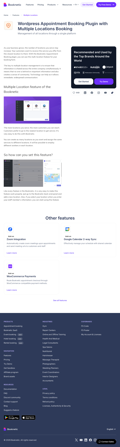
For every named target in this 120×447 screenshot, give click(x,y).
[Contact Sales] (106, 441)
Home (6, 15)
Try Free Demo (106, 4)
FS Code (85, 326)
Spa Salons (47, 347)
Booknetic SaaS (10, 330)
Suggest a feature (11, 410)
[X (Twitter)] (76, 440)
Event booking (13, 334)
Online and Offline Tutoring (54, 334)
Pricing (7, 359)
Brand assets (9, 376)
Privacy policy (49, 393)
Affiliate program (11, 372)
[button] (53, 4)
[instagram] (95, 440)
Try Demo (104, 81)
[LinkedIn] (85, 92)
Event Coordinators (51, 372)
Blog (6, 406)
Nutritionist (47, 351)
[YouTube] (105, 92)
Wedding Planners (50, 368)
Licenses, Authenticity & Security (57, 406)
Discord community (12, 397)
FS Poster (85, 330)
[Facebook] (92, 92)
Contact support (11, 401)
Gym (45, 326)
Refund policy (48, 401)
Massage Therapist (51, 359)
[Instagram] (98, 92)
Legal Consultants (50, 343)
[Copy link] (112, 92)
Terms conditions (50, 397)
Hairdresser (48, 355)
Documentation (10, 389)
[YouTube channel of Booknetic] (81, 440)
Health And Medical (51, 338)
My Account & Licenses (91, 334)
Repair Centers (49, 330)
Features (16, 15)
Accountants (48, 380)
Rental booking (13, 343)
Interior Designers (50, 376)
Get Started (84, 81)
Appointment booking (13, 326)
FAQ (5, 393)
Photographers (49, 364)
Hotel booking (13, 338)
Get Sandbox (9, 368)
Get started (87, 4)
